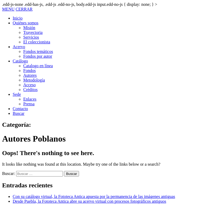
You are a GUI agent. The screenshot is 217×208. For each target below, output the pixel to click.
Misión (29, 27)
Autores (30, 75)
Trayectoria (33, 32)
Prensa (29, 104)
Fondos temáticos (38, 51)
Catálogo (20, 61)
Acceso (29, 85)
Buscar (18, 113)
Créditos (30, 89)
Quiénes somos (25, 23)
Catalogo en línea (38, 66)
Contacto (20, 108)
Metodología (34, 80)
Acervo (19, 46)
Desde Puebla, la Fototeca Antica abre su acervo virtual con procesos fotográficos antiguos (89, 201)
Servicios (31, 37)
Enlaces (29, 99)
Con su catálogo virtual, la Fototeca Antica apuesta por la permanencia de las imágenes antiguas (94, 196)
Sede (17, 94)
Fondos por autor (37, 56)
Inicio (17, 18)
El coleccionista (36, 42)
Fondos (29, 70)
